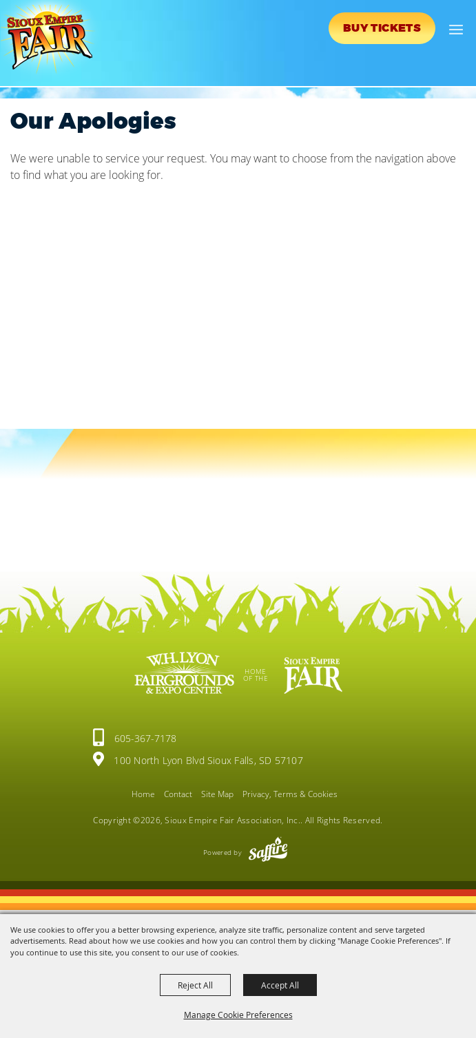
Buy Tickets (382, 28)
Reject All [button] (195, 985)
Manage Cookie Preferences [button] (238, 1014)
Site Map (217, 794)
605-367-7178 (145, 738)
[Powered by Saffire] (268, 852)
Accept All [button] (280, 985)
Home (143, 794)
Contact (178, 794)
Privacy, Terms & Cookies (290, 794)
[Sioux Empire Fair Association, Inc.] (52, 40)
